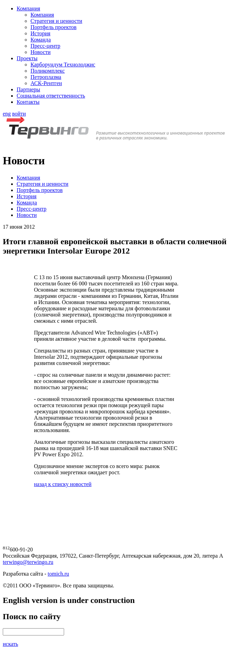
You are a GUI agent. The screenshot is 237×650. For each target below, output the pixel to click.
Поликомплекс (47, 71)
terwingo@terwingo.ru (28, 562)
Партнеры (28, 89)
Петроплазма (45, 77)
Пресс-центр (45, 46)
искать (10, 644)
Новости (40, 52)
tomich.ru (58, 574)
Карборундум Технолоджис (62, 64)
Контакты (28, 102)
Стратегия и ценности (56, 21)
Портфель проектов (53, 27)
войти (19, 114)
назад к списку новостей (62, 484)
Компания (28, 8)
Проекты (27, 58)
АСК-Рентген (46, 83)
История (40, 33)
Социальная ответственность (51, 96)
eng (7, 114)
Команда (40, 40)
